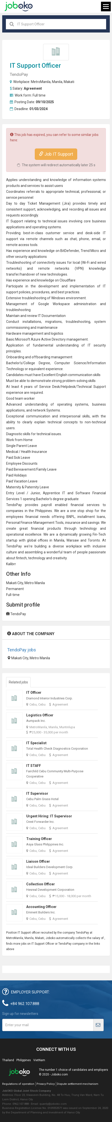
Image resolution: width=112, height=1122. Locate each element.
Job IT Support (56, 154)
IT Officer (33, 692)
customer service (60, 233)
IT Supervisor (37, 793)
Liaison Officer (38, 861)
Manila (57, 82)
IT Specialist (36, 743)
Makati (69, 82)
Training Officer (39, 839)
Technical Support (91, 387)
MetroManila (40, 82)
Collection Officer (40, 884)
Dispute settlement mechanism (77, 1084)
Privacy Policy (46, 1084)
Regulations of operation (18, 1084)
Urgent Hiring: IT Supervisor (49, 816)
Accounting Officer (41, 907)
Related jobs (18, 682)
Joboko (18, 6)
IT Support (25, 65)
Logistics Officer (39, 715)
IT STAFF (33, 766)
